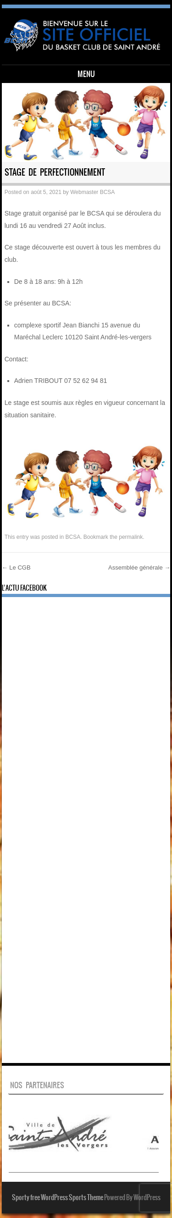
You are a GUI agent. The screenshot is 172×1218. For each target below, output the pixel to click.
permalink (131, 537)
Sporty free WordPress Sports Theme (57, 1197)
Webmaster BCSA (92, 192)
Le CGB (16, 567)
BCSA (72, 537)
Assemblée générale (139, 567)
